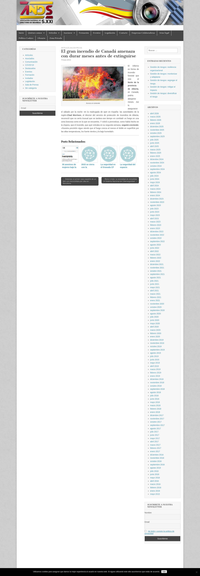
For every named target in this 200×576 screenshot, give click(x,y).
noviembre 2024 (157, 163)
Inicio (21, 33)
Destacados (30, 68)
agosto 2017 (155, 428)
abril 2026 (154, 113)
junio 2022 (154, 248)
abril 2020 (154, 327)
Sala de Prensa (76, 48)
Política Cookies (26, 38)
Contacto (123, 33)
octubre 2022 (156, 238)
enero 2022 (155, 261)
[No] (196, 572)
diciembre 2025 (156, 126)
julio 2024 (154, 176)
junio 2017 (154, 435)
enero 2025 (155, 156)
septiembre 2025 (157, 136)
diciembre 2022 (156, 231)
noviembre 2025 (157, 130)
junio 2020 (154, 320)
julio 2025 (154, 140)
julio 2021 (154, 281)
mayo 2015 (155, 494)
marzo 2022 (155, 254)
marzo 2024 (155, 189)
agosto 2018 (155, 392)
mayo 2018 (155, 402)
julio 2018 (154, 395)
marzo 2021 (155, 294)
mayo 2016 (155, 478)
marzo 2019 (155, 369)
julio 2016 (154, 471)
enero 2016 (155, 491)
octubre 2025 (156, 133)
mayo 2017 (155, 438)
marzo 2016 (155, 484)
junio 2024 (154, 179)
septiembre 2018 (157, 389)
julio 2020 (154, 317)
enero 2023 (155, 228)
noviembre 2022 (157, 235)
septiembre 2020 (157, 310)
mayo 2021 (155, 287)
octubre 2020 (156, 307)
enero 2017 (155, 451)
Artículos (53, 33)
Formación (84, 33)
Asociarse (68, 33)
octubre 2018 (156, 386)
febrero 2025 (155, 153)
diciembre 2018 (156, 379)
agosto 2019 (155, 353)
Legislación (110, 33)
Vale (164, 572)
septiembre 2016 (157, 464)
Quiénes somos (35, 33)
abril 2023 (154, 218)
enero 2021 (155, 300)
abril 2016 (154, 481)
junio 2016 (154, 474)
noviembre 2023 (157, 202)
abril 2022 (154, 251)
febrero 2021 (155, 297)
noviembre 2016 (157, 458)
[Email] (37, 108)
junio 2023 (154, 212)
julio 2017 (154, 432)
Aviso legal (164, 33)
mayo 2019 (155, 363)
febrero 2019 (155, 373)
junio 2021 (154, 284)
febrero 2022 (155, 258)
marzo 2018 (155, 405)
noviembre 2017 (157, 419)
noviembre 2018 (157, 382)
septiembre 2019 (157, 350)
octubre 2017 (156, 422)
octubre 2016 (156, 461)
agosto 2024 (155, 172)
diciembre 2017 (156, 415)
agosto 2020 (155, 314)
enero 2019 (155, 376)
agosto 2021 (155, 277)
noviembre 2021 (157, 268)
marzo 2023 (155, 222)
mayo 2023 (155, 215)
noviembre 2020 (157, 304)
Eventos (96, 33)
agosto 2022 (155, 245)
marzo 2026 (155, 117)
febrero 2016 (155, 487)
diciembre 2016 (156, 455)
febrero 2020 (155, 333)
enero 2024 (155, 195)
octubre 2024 (156, 166)
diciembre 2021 (156, 264)
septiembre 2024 (157, 169)
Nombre (148, 513)
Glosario (41, 38)
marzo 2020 (155, 330)
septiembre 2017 (157, 425)
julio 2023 (154, 209)
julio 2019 (154, 356)
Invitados (29, 78)
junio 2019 (154, 359)
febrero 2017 (155, 448)
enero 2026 (155, 123)
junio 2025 (154, 143)
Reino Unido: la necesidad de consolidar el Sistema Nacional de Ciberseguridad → (120, 180)
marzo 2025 (155, 149)
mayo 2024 (155, 182)
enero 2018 (155, 412)
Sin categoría (31, 88)
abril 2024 (154, 185)
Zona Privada (56, 38)
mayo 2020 (155, 323)
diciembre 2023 (156, 199)
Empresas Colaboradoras (143, 33)
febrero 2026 (155, 120)
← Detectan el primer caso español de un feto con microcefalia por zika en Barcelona (79, 181)
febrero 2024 (155, 192)
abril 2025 (154, 146)
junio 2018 (154, 399)
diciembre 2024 (156, 159)
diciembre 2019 (156, 340)
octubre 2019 (156, 346)
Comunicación (31, 62)
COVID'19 (29, 65)
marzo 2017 (155, 445)
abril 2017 (154, 441)
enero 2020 (155, 336)
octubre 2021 (156, 271)
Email (147, 522)
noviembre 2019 (157, 343)
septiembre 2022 (157, 241)
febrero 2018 (155, 409)
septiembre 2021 (157, 274)
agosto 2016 (155, 468)
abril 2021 (154, 290)
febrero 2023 (155, 225)
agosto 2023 (155, 205)
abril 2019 (154, 366)
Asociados (29, 58)
